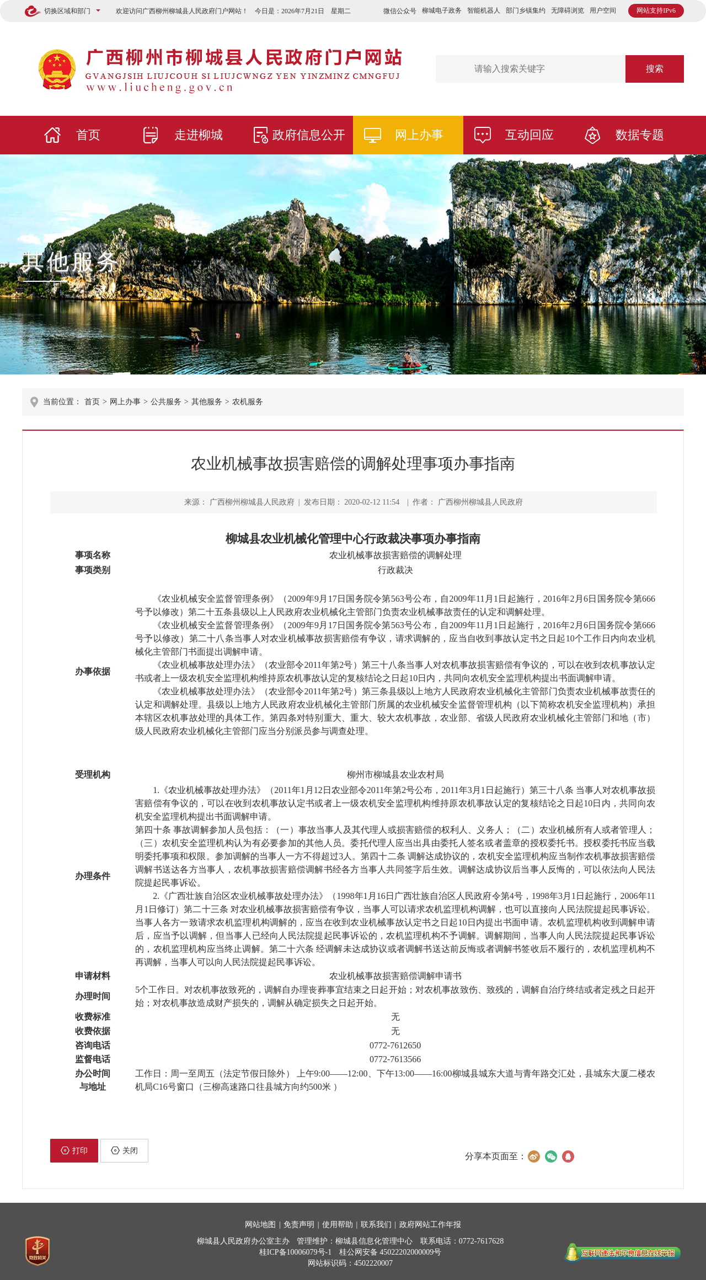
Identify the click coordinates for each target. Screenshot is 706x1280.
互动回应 (529, 135)
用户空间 (603, 10)
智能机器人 (483, 10)
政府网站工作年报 (430, 1224)
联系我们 (376, 1224)
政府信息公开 (308, 135)
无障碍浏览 (567, 10)
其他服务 (71, 261)
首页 (88, 135)
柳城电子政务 (442, 10)
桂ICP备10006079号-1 (295, 1252)
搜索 (655, 68)
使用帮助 (337, 1224)
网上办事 (419, 135)
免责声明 (299, 1224)
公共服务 (166, 402)
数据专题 (640, 135)
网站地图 (260, 1224)
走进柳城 (198, 135)
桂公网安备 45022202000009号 (390, 1252)
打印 (74, 1150)
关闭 (124, 1150)
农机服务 (247, 402)
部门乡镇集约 (525, 10)
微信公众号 (399, 11)
